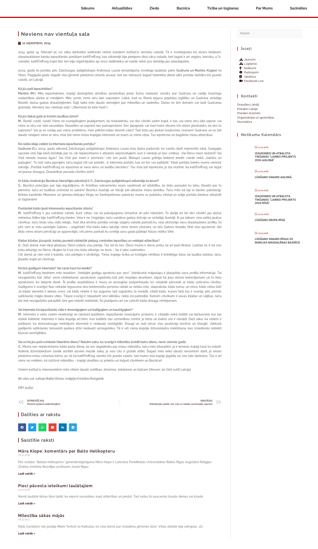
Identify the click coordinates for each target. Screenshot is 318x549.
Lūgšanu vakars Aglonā (273, 177)
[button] (22, 427)
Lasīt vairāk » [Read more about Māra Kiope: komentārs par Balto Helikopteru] (26, 473)
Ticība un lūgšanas (223, 8)
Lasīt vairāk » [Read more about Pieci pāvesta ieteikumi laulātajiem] (26, 503)
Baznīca (183, 8)
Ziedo (154, 8)
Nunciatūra (244, 121)
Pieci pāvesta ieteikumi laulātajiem (55, 485)
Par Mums (264, 8)
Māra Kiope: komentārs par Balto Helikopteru (66, 451)
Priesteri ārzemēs (248, 113)
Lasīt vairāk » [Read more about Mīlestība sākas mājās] (26, 533)
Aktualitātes (122, 8)
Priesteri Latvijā (247, 109)
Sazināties (298, 8)
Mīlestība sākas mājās (41, 515)
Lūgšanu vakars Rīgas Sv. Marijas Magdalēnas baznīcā (277, 240)
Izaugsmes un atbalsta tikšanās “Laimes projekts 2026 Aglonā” (275, 157)
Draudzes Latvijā (248, 104)
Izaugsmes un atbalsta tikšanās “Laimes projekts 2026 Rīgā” (275, 199)
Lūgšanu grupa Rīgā (270, 220)
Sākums (88, 8)
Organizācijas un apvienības (255, 117)
